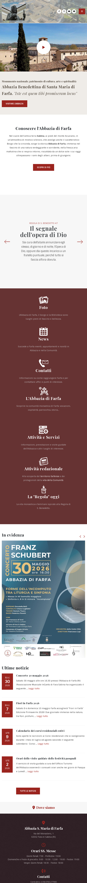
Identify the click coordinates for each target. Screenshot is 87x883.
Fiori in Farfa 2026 (28, 703)
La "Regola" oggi (43, 496)
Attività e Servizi (43, 437)
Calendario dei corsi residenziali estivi (40, 730)
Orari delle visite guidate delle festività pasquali (46, 758)
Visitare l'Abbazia (14, 103)
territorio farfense (49, 476)
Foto (43, 307)
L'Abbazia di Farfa (43, 398)
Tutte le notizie (28, 791)
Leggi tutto (34, 688)
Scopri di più (43, 167)
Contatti (43, 370)
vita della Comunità (53, 480)
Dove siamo (43, 807)
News (43, 339)
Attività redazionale (43, 468)
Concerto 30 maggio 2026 (32, 675)
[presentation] (7, 241)
